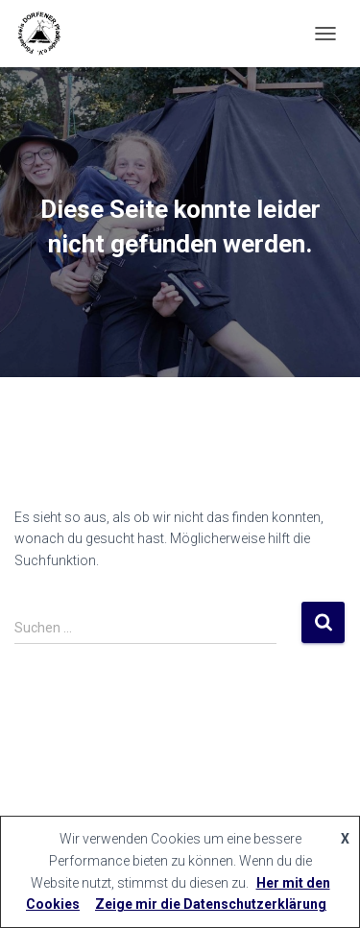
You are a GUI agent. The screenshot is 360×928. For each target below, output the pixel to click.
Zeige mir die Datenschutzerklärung (210, 904)
